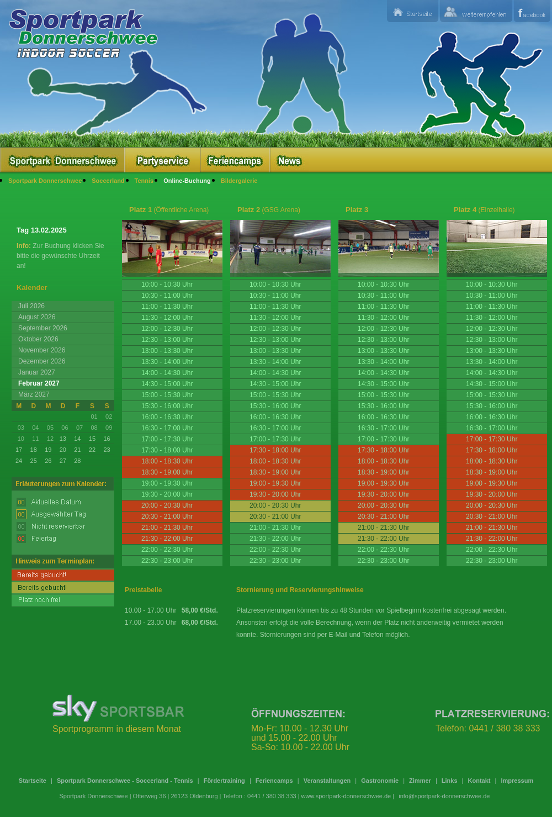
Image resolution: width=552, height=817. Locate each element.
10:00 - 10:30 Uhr (167, 284)
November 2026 (41, 350)
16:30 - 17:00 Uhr (167, 428)
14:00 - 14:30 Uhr (167, 373)
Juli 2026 (31, 306)
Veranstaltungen (327, 780)
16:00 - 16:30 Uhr (167, 417)
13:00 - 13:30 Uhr (167, 351)
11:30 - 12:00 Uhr (167, 317)
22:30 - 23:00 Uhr (167, 561)
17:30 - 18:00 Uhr (167, 450)
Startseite (32, 780)
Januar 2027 (36, 372)
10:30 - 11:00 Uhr (167, 295)
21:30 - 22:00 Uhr (275, 538)
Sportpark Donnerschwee (45, 180)
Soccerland (108, 180)
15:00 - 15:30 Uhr (167, 395)
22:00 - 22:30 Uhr (167, 550)
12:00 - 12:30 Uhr (167, 329)
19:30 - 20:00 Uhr (167, 494)
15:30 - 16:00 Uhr (167, 406)
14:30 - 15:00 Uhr (167, 384)
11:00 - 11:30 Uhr (167, 306)
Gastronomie (380, 780)
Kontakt (479, 780)
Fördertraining (224, 780)
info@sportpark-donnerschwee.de (444, 796)
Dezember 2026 (41, 361)
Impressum (517, 780)
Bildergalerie (239, 180)
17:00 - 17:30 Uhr (167, 439)
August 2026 (36, 317)
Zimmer (420, 780)
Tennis (144, 180)
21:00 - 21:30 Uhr (275, 527)
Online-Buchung (187, 180)
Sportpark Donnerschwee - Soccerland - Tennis (125, 780)
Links (450, 780)
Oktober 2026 (38, 339)
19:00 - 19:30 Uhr (167, 483)
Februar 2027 (39, 383)
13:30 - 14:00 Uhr (167, 362)
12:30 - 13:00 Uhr (167, 340)
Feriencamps (274, 780)
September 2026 (42, 328)
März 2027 (34, 394)
